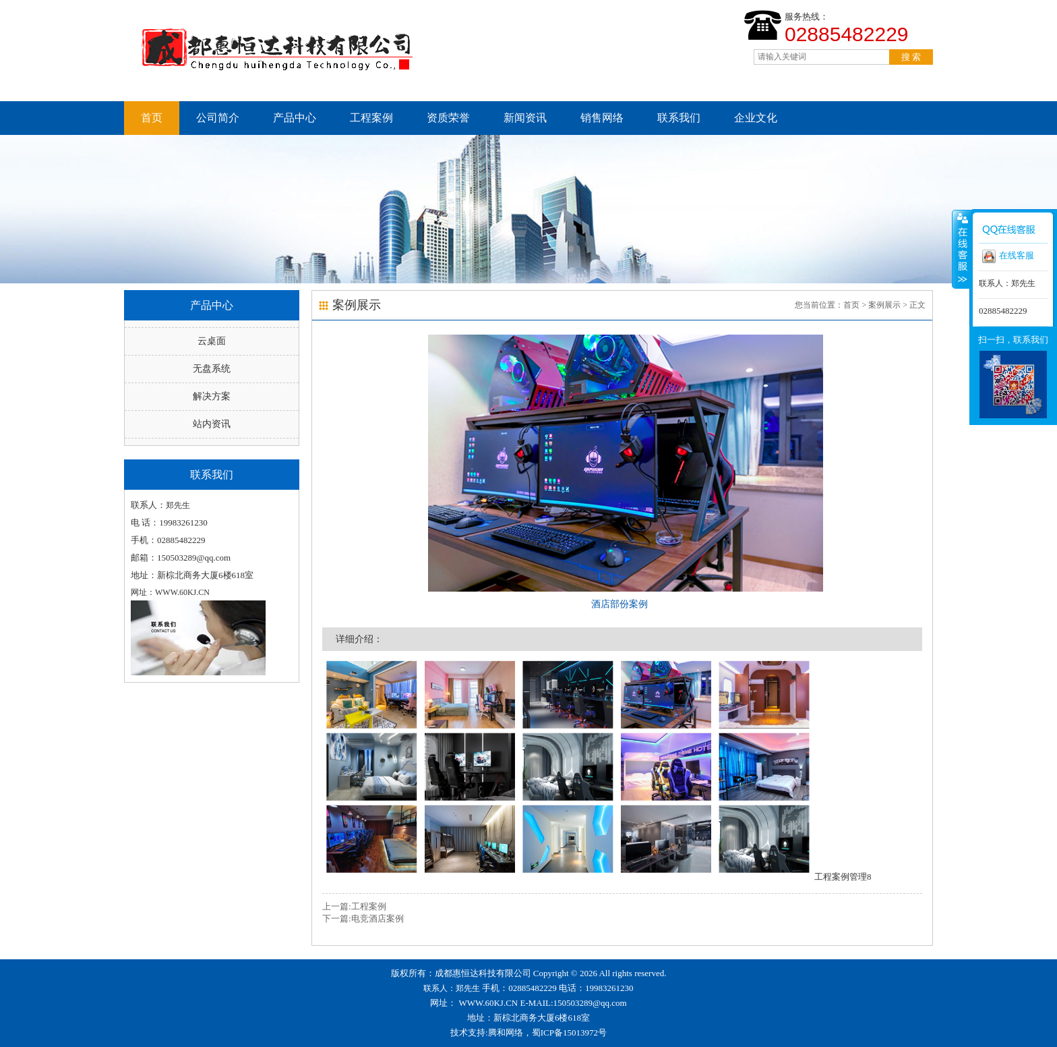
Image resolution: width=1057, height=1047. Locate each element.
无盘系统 (212, 369)
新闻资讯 (525, 117)
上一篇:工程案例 (354, 906)
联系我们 (678, 117)
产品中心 (294, 117)
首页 (151, 117)
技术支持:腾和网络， (491, 1032)
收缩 (961, 249)
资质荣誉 (448, 117)
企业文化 (755, 117)
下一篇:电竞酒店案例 (363, 918)
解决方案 (212, 396)
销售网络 (602, 117)
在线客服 (1008, 256)
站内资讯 (212, 424)
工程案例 (371, 117)
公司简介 (217, 117)
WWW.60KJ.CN (488, 1003)
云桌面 (212, 341)
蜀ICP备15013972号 (569, 1032)
